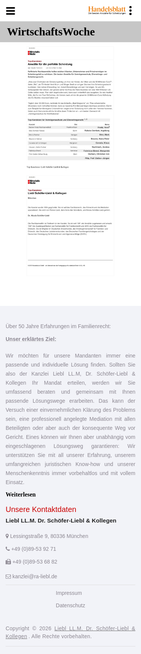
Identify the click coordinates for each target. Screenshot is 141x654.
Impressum (69, 593)
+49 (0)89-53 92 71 (31, 549)
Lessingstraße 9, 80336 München (47, 536)
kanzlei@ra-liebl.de (31, 576)
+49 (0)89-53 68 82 (31, 562)
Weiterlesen (21, 494)
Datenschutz (70, 605)
